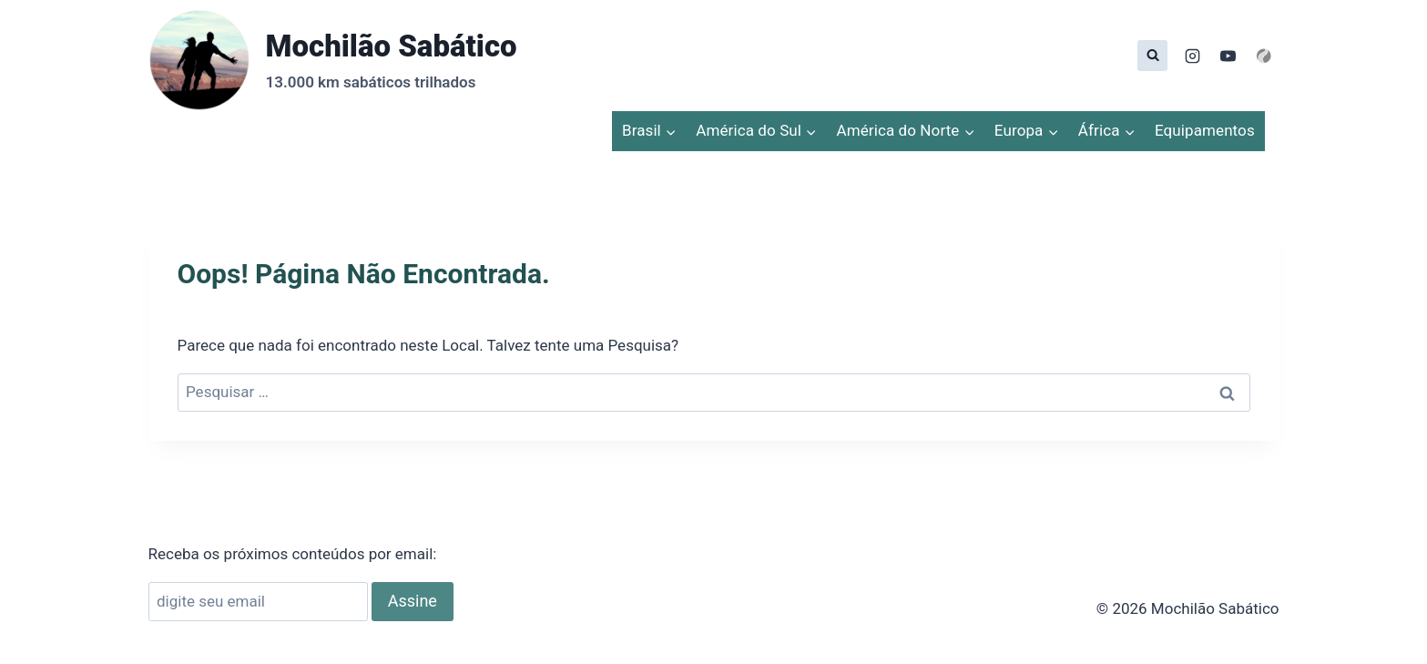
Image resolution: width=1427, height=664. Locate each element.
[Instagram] (1192, 55)
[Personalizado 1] (1264, 55)
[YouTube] (1227, 55)
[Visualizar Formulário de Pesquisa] (1152, 55)
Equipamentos (1205, 130)
